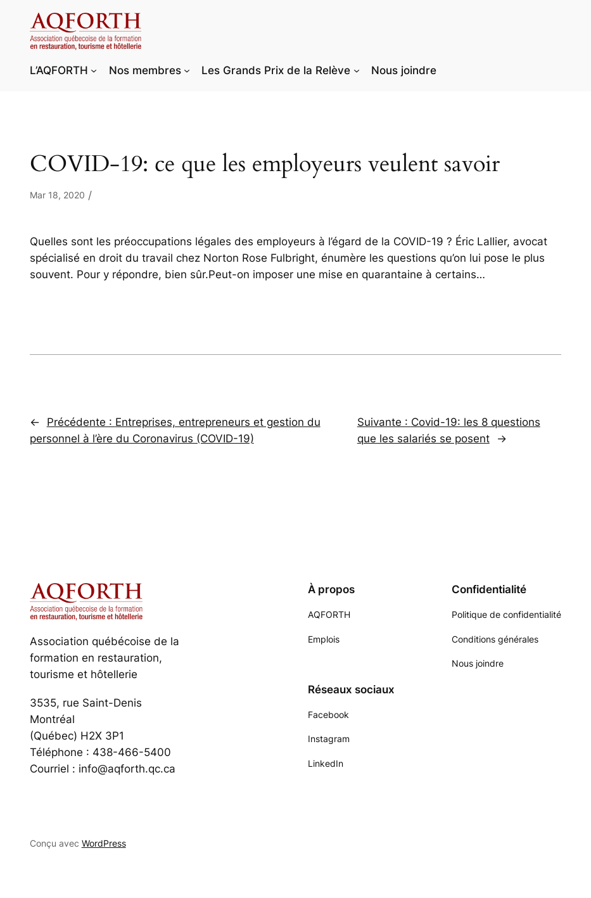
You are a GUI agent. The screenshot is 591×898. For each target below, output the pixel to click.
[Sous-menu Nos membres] (187, 70)
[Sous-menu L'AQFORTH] (94, 70)
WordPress (104, 843)
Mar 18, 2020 (57, 194)
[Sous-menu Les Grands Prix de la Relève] (356, 70)
